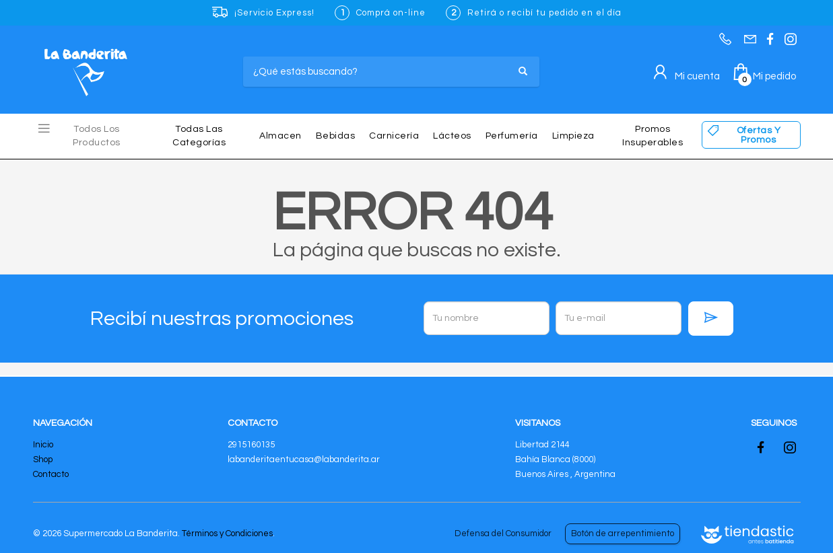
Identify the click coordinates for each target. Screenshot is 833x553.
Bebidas (336, 136)
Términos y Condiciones (227, 533)
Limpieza (573, 136)
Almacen (280, 136)
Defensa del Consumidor (503, 533)
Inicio (43, 444)
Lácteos (452, 136)
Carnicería (394, 136)
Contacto (51, 474)
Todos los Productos (97, 135)
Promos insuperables (652, 135)
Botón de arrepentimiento (622, 533)
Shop (43, 459)
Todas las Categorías (199, 135)
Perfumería (512, 136)
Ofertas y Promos (759, 135)
